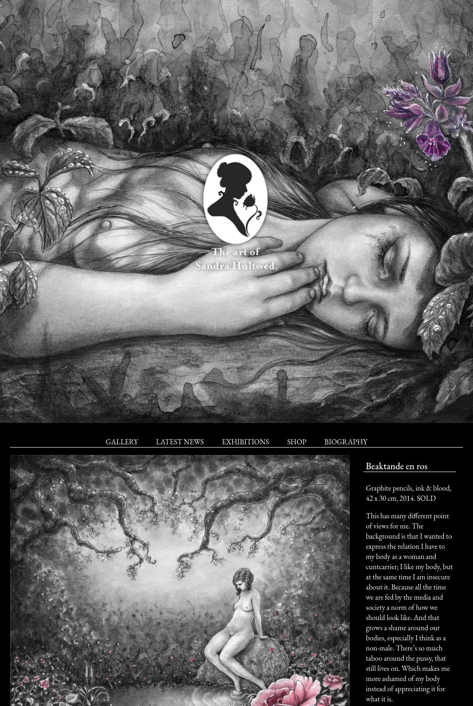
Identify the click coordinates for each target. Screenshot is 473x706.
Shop (296, 442)
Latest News (180, 442)
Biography (345, 442)
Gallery (122, 442)
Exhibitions (245, 442)
